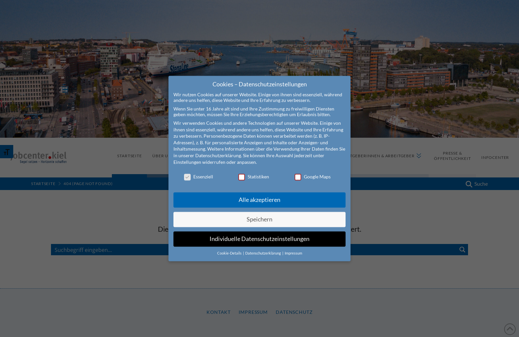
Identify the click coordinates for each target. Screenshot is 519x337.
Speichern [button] (259, 213)
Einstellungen (187, 155)
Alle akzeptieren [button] (259, 193)
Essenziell (198, 170)
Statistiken (253, 170)
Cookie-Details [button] (229, 247)
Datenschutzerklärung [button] (263, 247)
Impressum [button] (293, 247)
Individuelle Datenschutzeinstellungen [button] (259, 232)
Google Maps (313, 170)
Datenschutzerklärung (218, 149)
